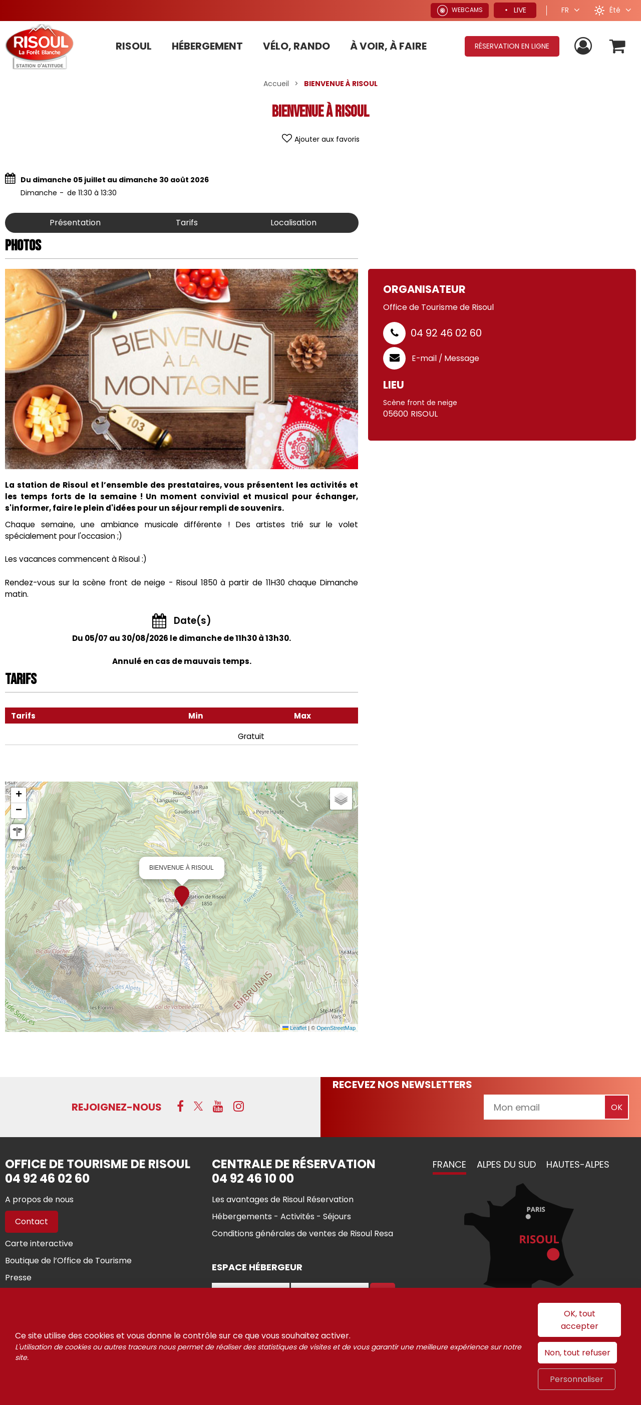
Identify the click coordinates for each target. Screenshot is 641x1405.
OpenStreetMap (336, 1028)
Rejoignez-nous (117, 1107)
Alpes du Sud (506, 1164)
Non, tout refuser (577, 1352)
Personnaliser (576, 1379)
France (449, 1164)
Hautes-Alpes (577, 1164)
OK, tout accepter (579, 1320)
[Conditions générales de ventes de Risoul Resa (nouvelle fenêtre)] (302, 1233)
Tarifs (187, 222)
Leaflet (294, 1028)
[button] (617, 46)
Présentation (75, 222)
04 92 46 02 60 (446, 333)
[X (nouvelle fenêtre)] (198, 1106)
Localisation (293, 222)
